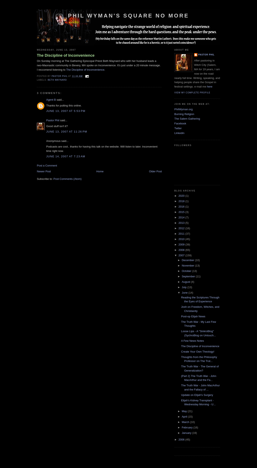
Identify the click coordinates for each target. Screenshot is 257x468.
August (186, 281)
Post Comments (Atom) (68, 178)
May (185, 411)
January (187, 432)
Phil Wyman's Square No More (128, 16)
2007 (181, 255)
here (209, 86)
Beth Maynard (57, 80)
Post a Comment (47, 165)
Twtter (178, 128)
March (186, 422)
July (184, 287)
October (187, 271)
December (188, 260)
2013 (181, 222)
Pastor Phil (52, 120)
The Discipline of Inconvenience (66, 55)
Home (100, 171)
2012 (181, 228)
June (185, 292)
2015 (181, 212)
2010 (181, 239)
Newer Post (44, 171)
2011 (181, 233)
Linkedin (179, 133)
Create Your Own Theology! (197, 351)
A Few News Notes (192, 340)
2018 (181, 201)
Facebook (180, 123)
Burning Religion (184, 114)
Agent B (51, 99)
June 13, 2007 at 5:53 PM (65, 111)
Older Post (155, 171)
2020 (181, 195)
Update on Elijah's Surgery (197, 395)
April (185, 416)
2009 (181, 244)
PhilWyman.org (183, 109)
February (187, 427)
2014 (181, 217)
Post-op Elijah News (193, 316)
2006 (181, 439)
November (188, 265)
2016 (181, 206)
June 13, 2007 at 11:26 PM (66, 131)
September (189, 276)
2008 (181, 250)
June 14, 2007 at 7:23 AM (65, 156)
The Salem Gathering (187, 118)
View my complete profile (192, 92)
